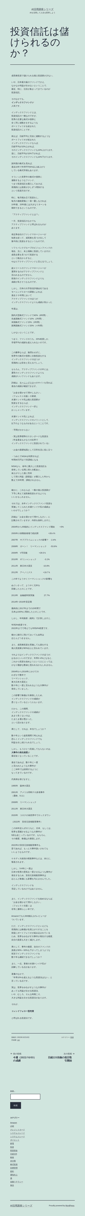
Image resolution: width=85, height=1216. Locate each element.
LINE (12, 1126)
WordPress (69, 1206)
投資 (72, 1037)
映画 (12, 1157)
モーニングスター (28, 383)
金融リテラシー (16, 1182)
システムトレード (17, 1133)
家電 (12, 1143)
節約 (12, 1171)
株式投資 (14, 1164)
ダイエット (14, 1140)
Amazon (13, 1123)
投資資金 (14, 1150)
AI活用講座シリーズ (42, 9)
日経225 (13, 1154)
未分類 (13, 1161)
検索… (12, 1091)
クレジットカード (17, 1130)
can (18, 1040)
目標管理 (14, 1168)
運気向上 (14, 1175)
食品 (12, 1185)
